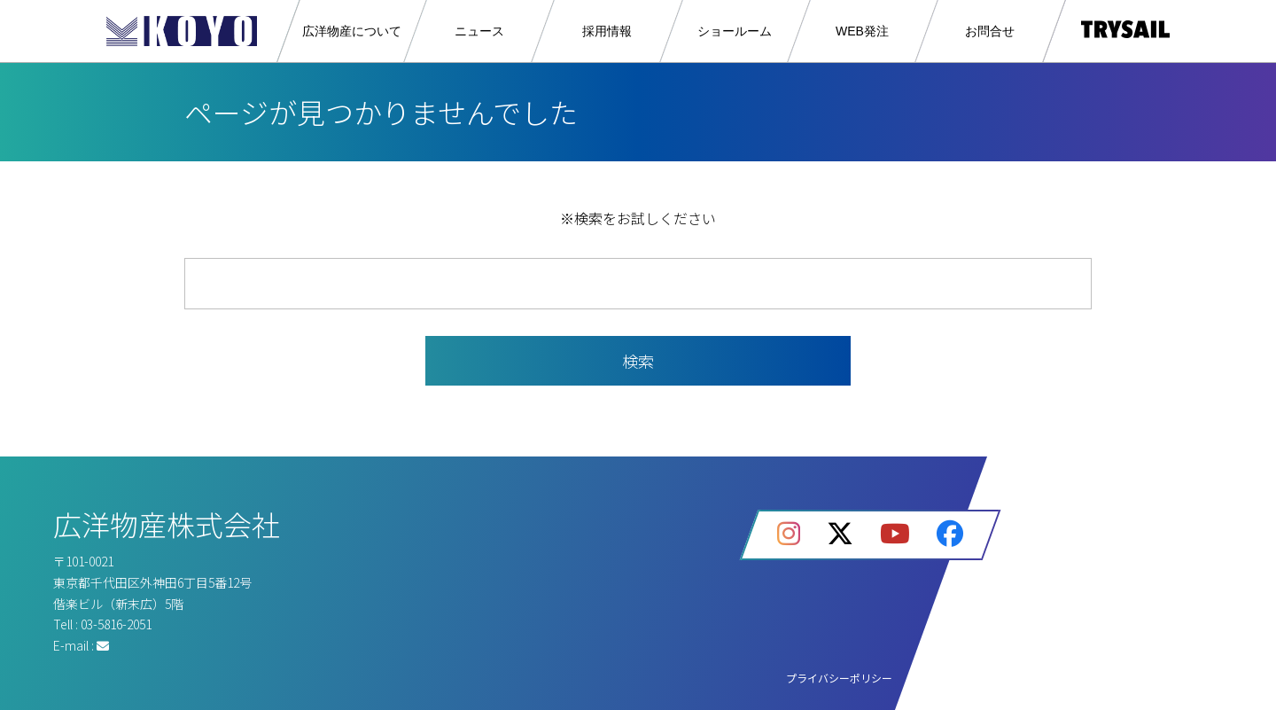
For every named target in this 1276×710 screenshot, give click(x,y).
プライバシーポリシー (839, 677)
